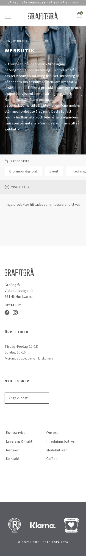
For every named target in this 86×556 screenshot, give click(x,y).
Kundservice (15, 432)
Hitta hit (13, 305)
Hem (8, 41)
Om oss (52, 432)
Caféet (51, 458)
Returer (12, 450)
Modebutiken (57, 450)
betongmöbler (16, 70)
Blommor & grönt (23, 171)
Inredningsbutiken (61, 441)
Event (53, 171)
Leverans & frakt (19, 441)
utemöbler (51, 105)
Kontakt (13, 458)
